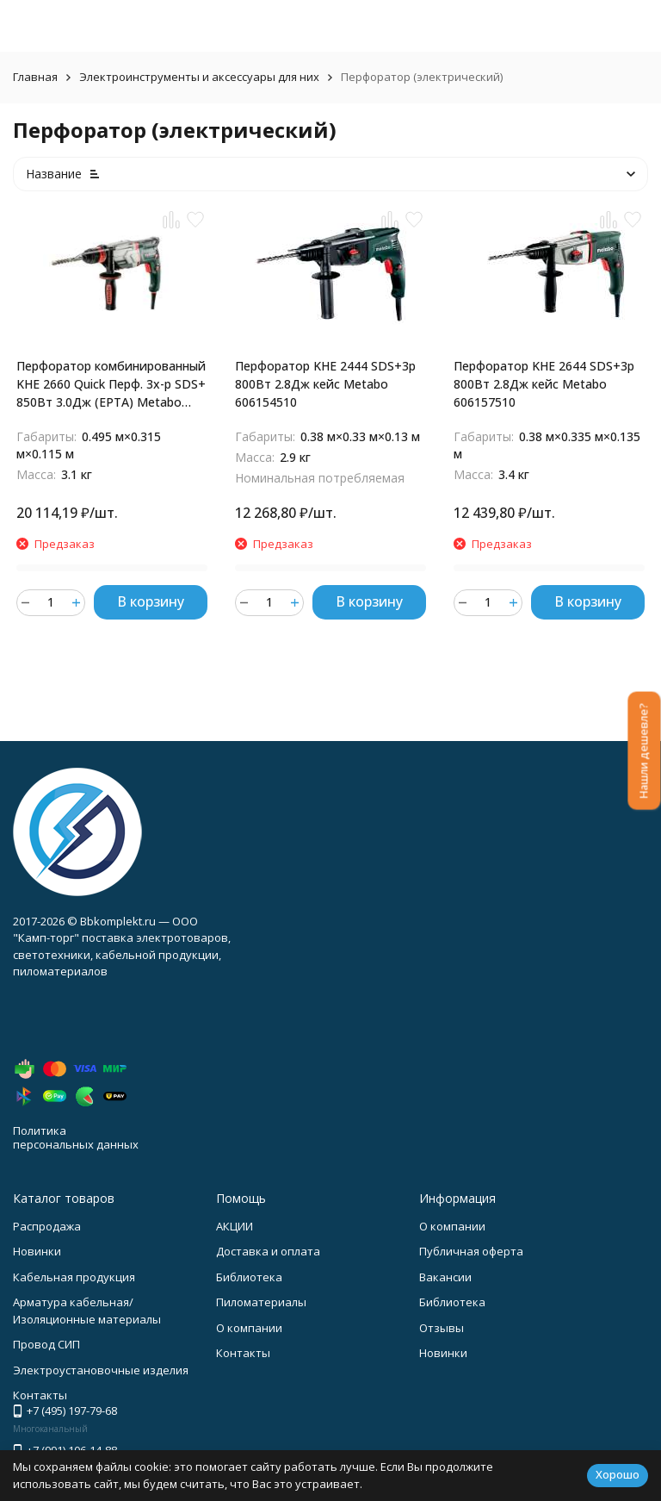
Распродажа (47, 1226)
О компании (249, 1328)
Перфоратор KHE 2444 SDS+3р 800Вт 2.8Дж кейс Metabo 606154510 (325, 384)
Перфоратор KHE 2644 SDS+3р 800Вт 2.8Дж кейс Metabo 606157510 (544, 384)
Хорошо (617, 1474)
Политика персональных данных (76, 1137)
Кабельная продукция (74, 1277)
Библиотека (249, 1277)
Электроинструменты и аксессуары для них (199, 76)
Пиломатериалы (261, 1302)
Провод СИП (46, 1344)
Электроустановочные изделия (100, 1370)
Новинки (37, 1251)
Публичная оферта (471, 1251)
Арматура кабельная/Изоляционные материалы (87, 1310)
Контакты (243, 1353)
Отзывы (441, 1328)
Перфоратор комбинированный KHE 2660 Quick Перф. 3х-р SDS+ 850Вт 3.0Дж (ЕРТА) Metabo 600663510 (111, 384)
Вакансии (445, 1277)
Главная (35, 76)
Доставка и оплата (268, 1251)
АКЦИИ (234, 1226)
